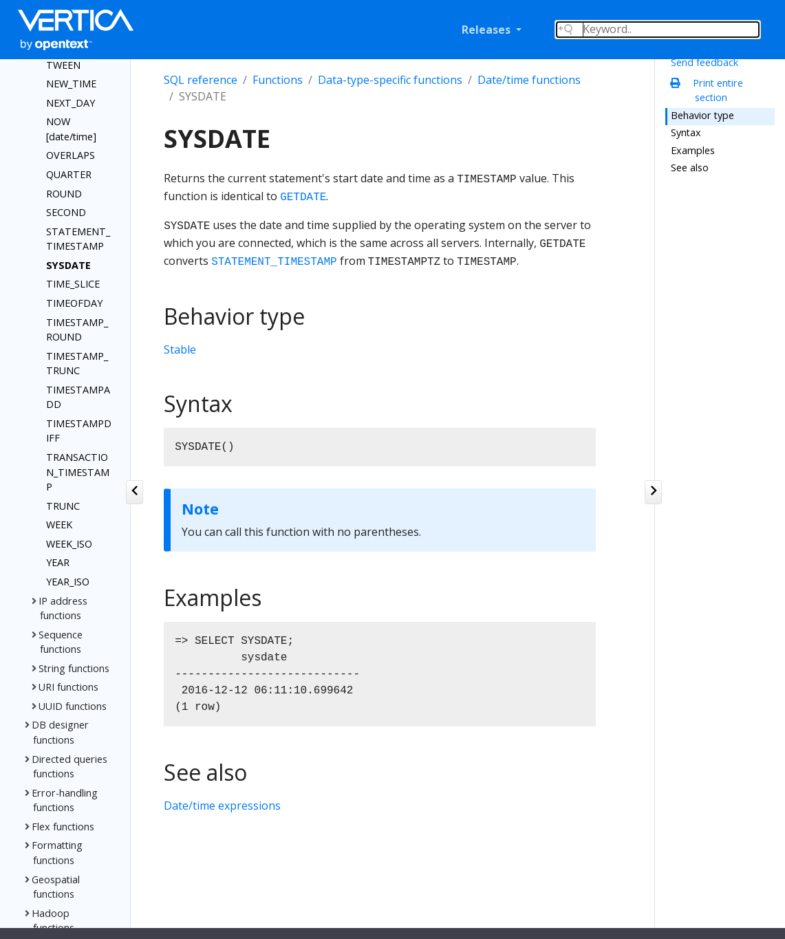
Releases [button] (487, 29)
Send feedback (704, 62)
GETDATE (303, 197)
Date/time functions (529, 79)
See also (690, 167)
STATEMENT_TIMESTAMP (273, 262)
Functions (277, 79)
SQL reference (200, 79)
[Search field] (658, 29)
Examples (693, 150)
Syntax (686, 132)
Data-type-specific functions (390, 79)
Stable (180, 349)
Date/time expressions (222, 805)
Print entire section (710, 90)
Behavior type (702, 115)
